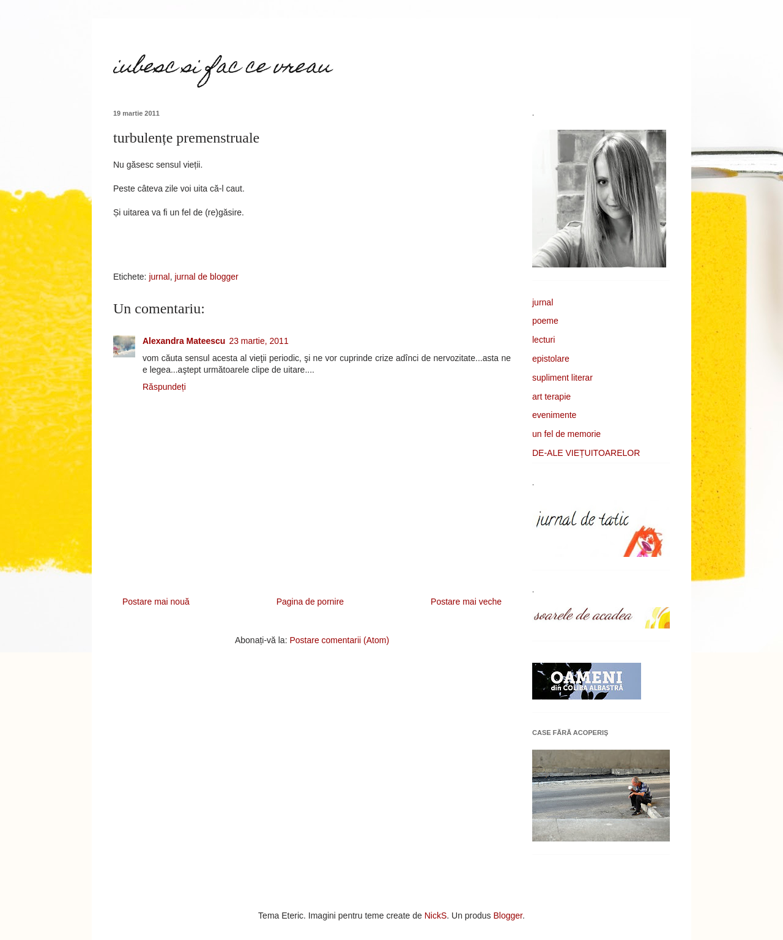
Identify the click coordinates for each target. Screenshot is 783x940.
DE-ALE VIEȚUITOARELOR (586, 453)
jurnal (159, 277)
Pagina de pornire (310, 601)
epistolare (551, 359)
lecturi (543, 340)
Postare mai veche (466, 601)
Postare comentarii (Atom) (339, 640)
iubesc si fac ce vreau (222, 68)
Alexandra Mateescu (184, 341)
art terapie (551, 396)
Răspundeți (164, 387)
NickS (436, 915)
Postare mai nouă (156, 601)
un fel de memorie (566, 434)
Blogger (508, 915)
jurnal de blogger (206, 277)
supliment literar (562, 377)
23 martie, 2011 (258, 341)
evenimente (554, 415)
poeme (545, 321)
